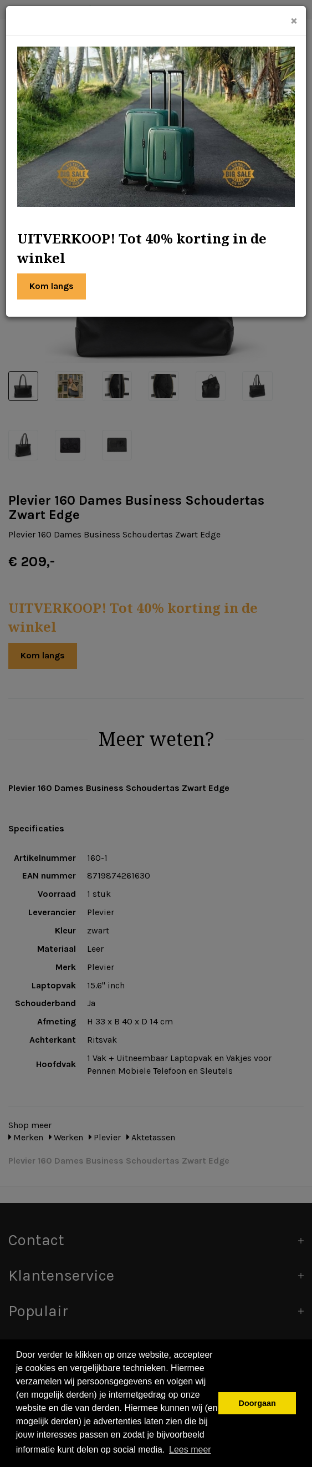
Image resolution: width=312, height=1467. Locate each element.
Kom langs (51, 286)
